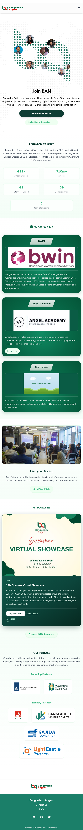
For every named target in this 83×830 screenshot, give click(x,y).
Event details (32, 613)
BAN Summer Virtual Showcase (25, 585)
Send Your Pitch (41, 489)
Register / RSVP (15, 613)
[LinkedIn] (34, 817)
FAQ (41, 809)
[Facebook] (41, 817)
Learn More (12, 351)
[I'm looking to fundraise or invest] (41, 122)
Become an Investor (41, 113)
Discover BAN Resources (41, 634)
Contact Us (41, 805)
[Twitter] (49, 817)
